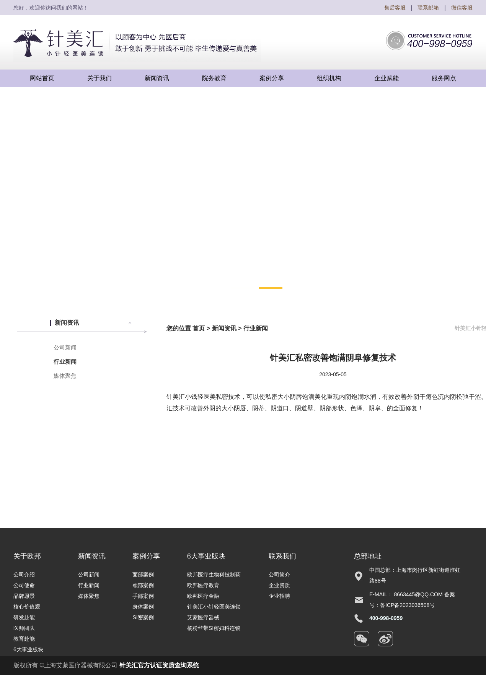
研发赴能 (24, 617)
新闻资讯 (224, 328)
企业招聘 (279, 596)
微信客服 (462, 8)
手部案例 (143, 596)
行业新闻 (65, 361)
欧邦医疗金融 (203, 596)
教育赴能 (24, 639)
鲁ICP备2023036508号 (407, 605)
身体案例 (143, 607)
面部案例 (143, 574)
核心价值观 (26, 607)
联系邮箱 (428, 8)
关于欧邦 (27, 556)
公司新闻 (65, 347)
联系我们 (282, 556)
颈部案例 (143, 585)
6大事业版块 (206, 556)
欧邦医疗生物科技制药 (214, 574)
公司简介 (279, 574)
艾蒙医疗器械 (203, 617)
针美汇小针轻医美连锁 (214, 607)
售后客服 (395, 8)
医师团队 (24, 628)
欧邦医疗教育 (203, 585)
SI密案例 (142, 617)
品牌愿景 (24, 596)
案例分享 (146, 556)
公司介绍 (24, 574)
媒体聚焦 (65, 375)
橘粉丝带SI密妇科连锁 (213, 628)
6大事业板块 (28, 649)
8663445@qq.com (418, 594)
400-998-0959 (386, 618)
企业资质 (279, 585)
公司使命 (24, 585)
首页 (198, 328)
